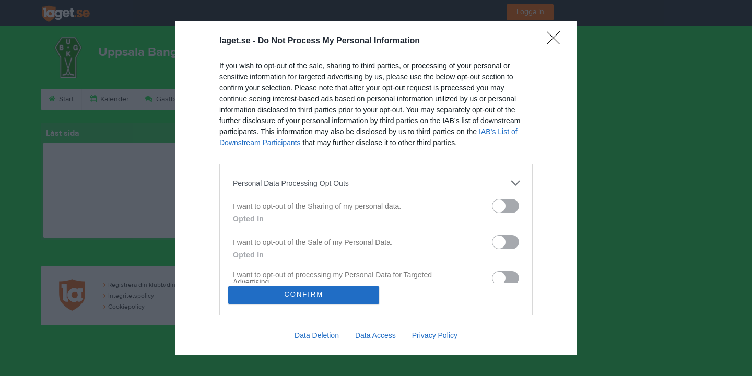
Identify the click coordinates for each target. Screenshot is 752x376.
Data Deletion (317, 335)
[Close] (557, 41)
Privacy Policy (434, 335)
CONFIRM (304, 295)
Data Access (375, 335)
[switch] (505, 206)
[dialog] (376, 188)
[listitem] (376, 183)
